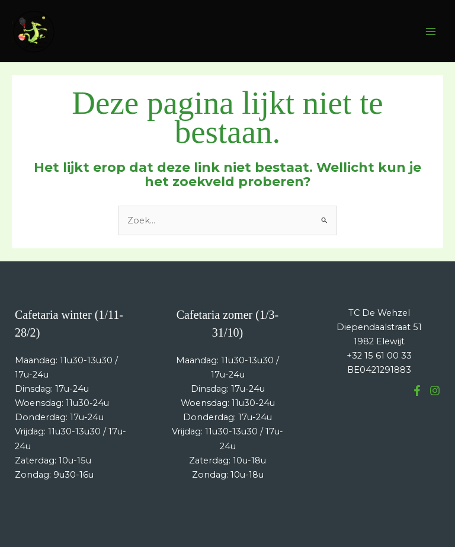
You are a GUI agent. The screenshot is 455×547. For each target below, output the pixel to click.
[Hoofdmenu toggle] (430, 31)
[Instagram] (435, 390)
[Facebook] (417, 390)
